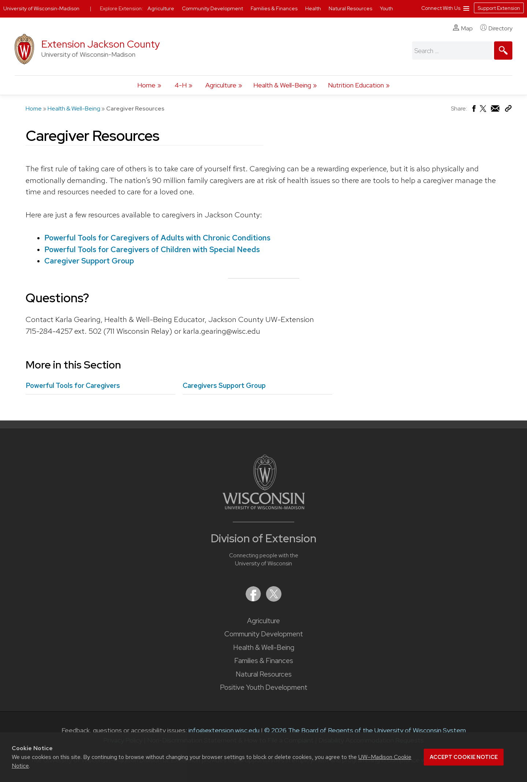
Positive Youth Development (263, 687)
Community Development (263, 634)
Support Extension (499, 8)
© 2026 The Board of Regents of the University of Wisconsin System (365, 730)
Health (313, 8)
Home (146, 85)
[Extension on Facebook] (254, 599)
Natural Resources (264, 674)
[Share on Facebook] (473, 110)
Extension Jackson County (100, 44)
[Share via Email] (495, 110)
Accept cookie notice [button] (464, 757)
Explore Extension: (121, 8)
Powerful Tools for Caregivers (73, 385)
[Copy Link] (508, 110)
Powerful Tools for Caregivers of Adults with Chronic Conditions (157, 238)
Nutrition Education (356, 85)
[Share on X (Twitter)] (483, 111)
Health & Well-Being (282, 85)
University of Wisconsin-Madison (41, 8)
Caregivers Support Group (224, 385)
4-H (181, 85)
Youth (386, 8)
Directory (496, 28)
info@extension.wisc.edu (223, 730)
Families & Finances (263, 660)
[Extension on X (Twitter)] (273, 599)
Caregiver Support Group (89, 261)
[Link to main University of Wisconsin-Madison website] (264, 507)
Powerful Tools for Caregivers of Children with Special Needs (152, 249)
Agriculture (220, 85)
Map (463, 28)
